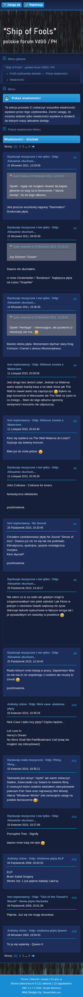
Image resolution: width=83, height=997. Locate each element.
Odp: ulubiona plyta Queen (48, 930)
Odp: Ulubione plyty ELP (46, 858)
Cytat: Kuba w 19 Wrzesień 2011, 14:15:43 (38, 176)
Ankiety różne (17, 704)
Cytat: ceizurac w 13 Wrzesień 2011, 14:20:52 (40, 317)
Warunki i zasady (40, 979)
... (26, 146)
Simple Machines (52, 988)
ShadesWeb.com (52, 992)
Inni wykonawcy (18, 364)
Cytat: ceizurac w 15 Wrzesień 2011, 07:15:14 (40, 246)
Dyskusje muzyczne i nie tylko (28, 156)
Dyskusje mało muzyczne (25, 760)
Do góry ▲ (56, 979)
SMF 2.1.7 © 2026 (31, 988)
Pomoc (24, 979)
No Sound (39, 523)
